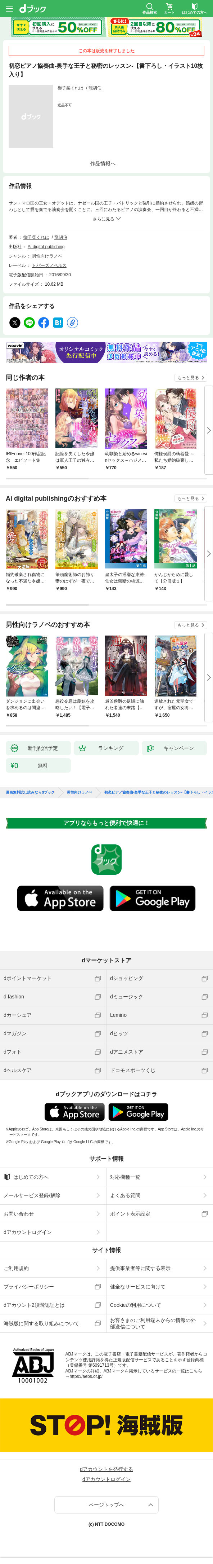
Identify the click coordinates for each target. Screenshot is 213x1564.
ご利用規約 (16, 1268)
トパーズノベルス (49, 265)
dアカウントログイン (28, 1232)
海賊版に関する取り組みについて (41, 1323)
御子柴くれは (70, 88)
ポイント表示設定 (130, 1214)
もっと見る (188, 377)
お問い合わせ (19, 1214)
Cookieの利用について (135, 1305)
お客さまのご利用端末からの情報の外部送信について (153, 1323)
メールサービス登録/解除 (32, 1195)
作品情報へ (102, 163)
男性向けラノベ (47, 256)
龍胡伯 (95, 88)
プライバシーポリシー (29, 1287)
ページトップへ (106, 1505)
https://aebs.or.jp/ (86, 1376)
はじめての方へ (26, 1177)
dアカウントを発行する (106, 1469)
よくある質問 (125, 1195)
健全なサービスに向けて (138, 1287)
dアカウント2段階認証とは (34, 1305)
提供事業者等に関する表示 (140, 1268)
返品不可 (65, 105)
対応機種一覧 (125, 1177)
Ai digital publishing (46, 246)
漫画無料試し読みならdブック (30, 792)
